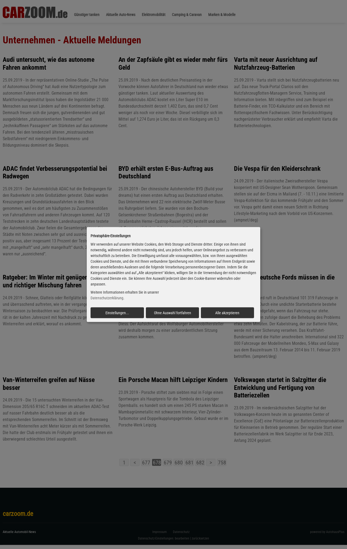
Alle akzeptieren (227, 313)
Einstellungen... (117, 313)
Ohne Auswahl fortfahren (172, 313)
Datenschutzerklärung (107, 298)
